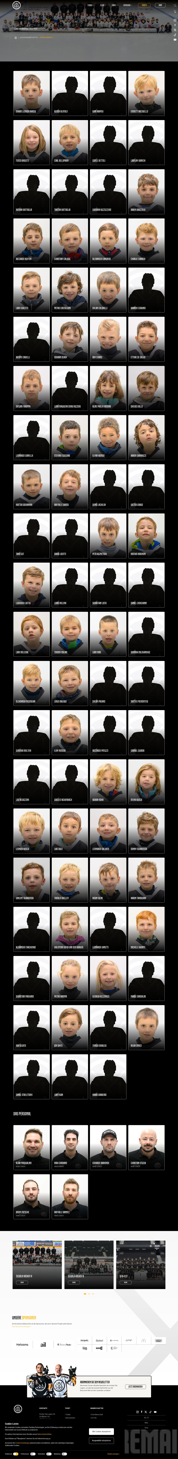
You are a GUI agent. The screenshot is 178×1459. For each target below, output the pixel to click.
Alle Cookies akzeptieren (101, 1431)
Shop (160, 5)
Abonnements (70, 1418)
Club (102, 5)
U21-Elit (93, 1418)
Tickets (143, 5)
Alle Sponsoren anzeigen (21, 1326)
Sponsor (127, 5)
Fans (114, 5)
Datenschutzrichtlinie (44, 1434)
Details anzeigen (114, 1454)
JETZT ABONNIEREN (135, 1386)
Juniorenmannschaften (29, 37)
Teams (90, 5)
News (146, 1423)
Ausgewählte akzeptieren (101, 1440)
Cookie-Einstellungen (23, 1443)
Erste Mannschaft (96, 1415)
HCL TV (146, 1418)
